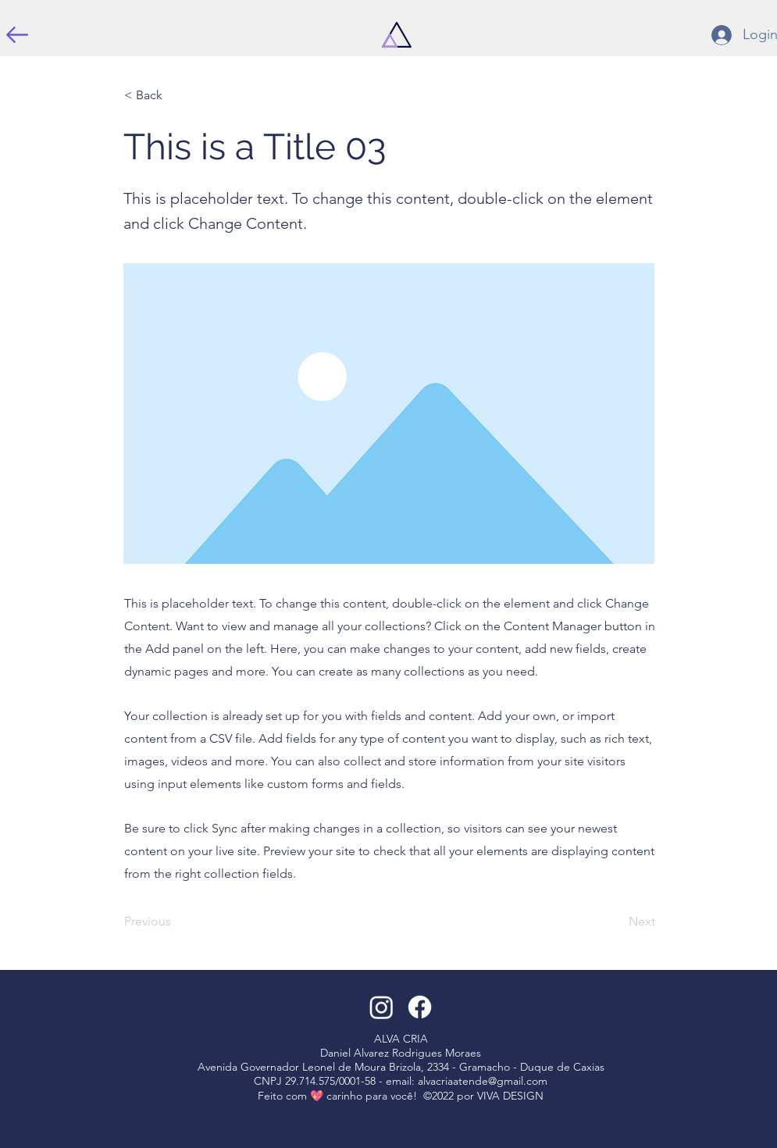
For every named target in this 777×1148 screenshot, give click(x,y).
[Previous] (175, 921)
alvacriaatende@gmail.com (482, 1081)
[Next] (616, 921)
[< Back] (175, 95)
